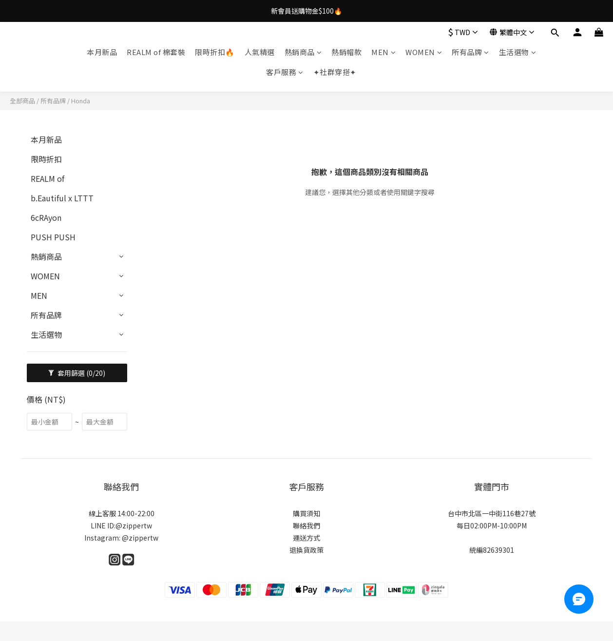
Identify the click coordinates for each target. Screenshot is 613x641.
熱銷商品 (303, 52)
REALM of (47, 178)
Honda (80, 100)
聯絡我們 (306, 525)
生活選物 (517, 52)
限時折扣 (46, 159)
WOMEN (423, 52)
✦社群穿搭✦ (335, 72)
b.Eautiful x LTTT (62, 198)
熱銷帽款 (346, 52)
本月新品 (102, 52)
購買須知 (306, 513)
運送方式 (306, 538)
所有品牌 (470, 52)
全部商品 (22, 100)
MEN (383, 52)
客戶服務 (285, 72)
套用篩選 (76, 373)
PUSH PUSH (53, 237)
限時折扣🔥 (215, 52)
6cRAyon (46, 217)
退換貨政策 (306, 550)
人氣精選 (260, 52)
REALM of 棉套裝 (156, 52)
